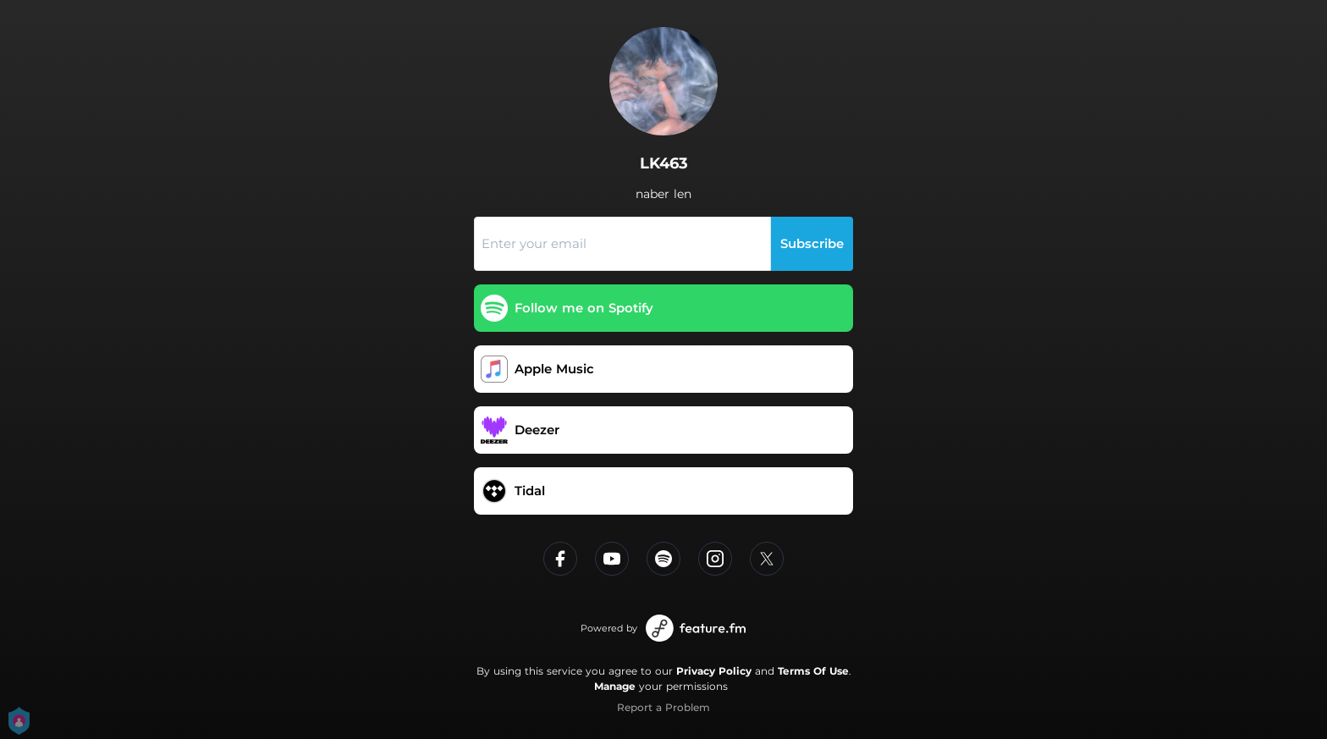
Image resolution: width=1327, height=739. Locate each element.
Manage (615, 686)
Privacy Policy (714, 671)
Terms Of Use (813, 671)
